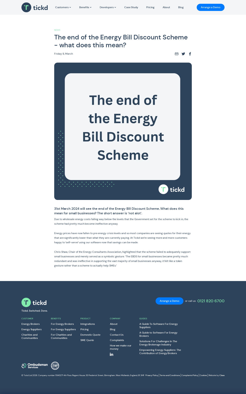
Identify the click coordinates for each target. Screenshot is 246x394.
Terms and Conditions (170, 375)
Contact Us (116, 334)
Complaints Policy (189, 375)
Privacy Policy (151, 375)
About (113, 324)
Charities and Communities (29, 336)
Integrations (87, 324)
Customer (27, 318)
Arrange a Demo (210, 7)
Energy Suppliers (31, 329)
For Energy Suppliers (63, 329)
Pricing (84, 329)
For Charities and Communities (61, 336)
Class (222, 375)
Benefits (56, 318)
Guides (143, 318)
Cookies (203, 375)
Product (85, 318)
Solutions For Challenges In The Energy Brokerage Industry (158, 343)
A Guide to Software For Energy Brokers (158, 334)
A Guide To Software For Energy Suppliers (158, 325)
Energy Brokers (30, 324)
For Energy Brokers (62, 324)
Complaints (117, 340)
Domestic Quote (90, 334)
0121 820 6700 (211, 301)
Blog (112, 329)
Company (115, 318)
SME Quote (87, 340)
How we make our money (120, 347)
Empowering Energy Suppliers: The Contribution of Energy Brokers (160, 351)
